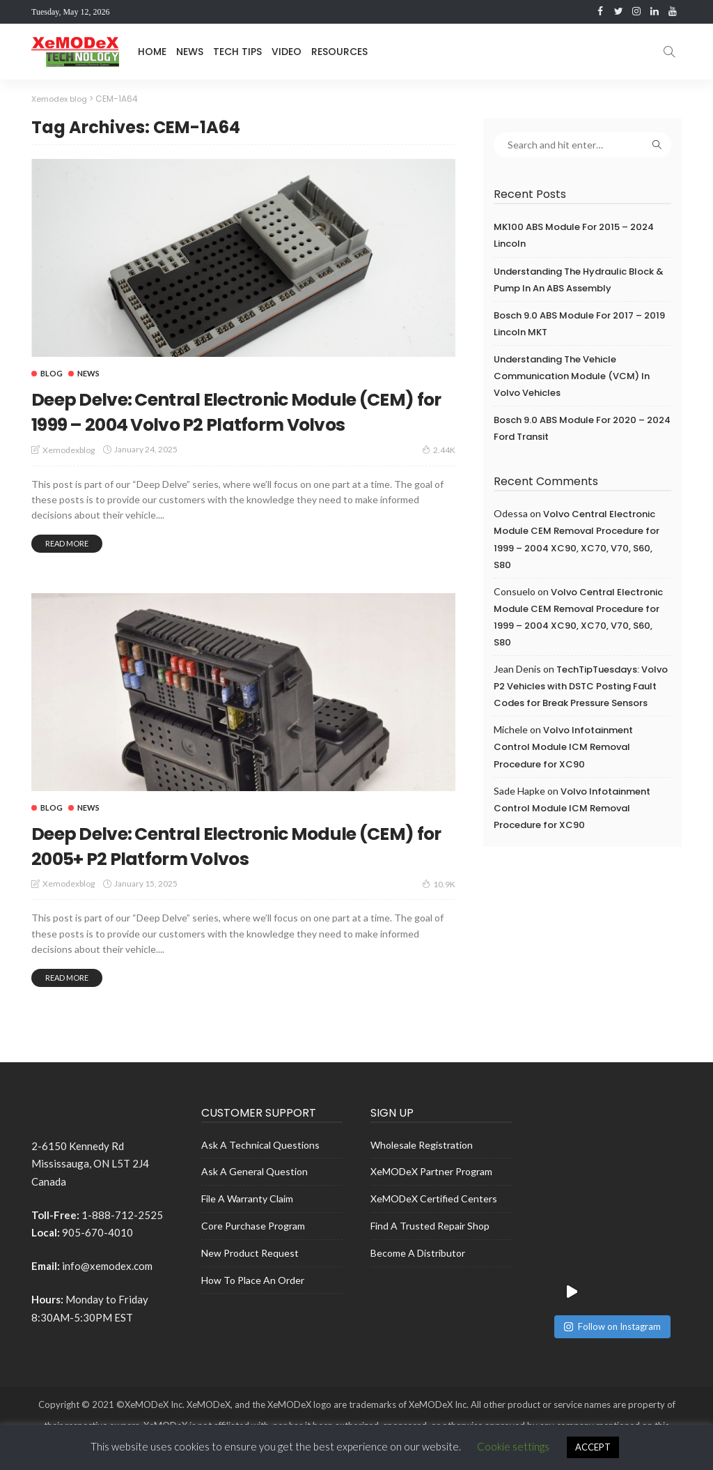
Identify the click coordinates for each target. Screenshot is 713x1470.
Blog (51, 373)
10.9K (438, 908)
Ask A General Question (254, 1196)
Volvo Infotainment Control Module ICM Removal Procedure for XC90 (563, 746)
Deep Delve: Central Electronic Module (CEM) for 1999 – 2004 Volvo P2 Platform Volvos (241, 423)
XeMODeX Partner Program (431, 1196)
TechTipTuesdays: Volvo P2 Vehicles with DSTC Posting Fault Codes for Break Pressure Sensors (581, 686)
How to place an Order (252, 1304)
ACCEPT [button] (593, 1447)
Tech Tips (237, 52)
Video (286, 52)
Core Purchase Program (253, 1251)
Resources (339, 52)
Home (152, 52)
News (189, 52)
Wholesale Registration (421, 1170)
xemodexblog (68, 474)
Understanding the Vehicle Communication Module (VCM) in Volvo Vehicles (572, 376)
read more (66, 567)
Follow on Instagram (612, 1251)
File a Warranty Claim (247, 1224)
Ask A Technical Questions (260, 1170)
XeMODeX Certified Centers (433, 1224)
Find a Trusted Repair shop (429, 1251)
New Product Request (250, 1278)
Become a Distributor (417, 1278)
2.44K (438, 474)
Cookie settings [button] (513, 1446)
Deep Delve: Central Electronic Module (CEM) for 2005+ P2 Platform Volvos (231, 869)
